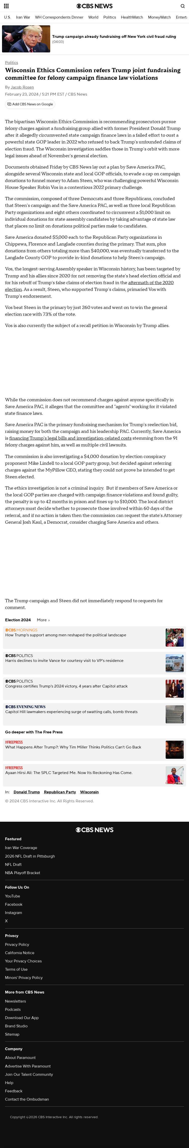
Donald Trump (27, 792)
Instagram (13, 913)
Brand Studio (16, 1026)
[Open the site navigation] (34, 6)
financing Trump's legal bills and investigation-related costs (70, 438)
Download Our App (22, 1018)
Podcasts (13, 1010)
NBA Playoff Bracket (22, 873)
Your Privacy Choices (23, 961)
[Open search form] (182, 6)
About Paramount (20, 1058)
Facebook (13, 904)
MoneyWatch (159, 17)
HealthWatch (132, 17)
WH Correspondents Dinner (59, 17)
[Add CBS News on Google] (30, 104)
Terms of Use (16, 969)
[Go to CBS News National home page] (95, 6)
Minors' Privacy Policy (24, 978)
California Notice (19, 953)
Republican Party (60, 792)
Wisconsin (89, 792)
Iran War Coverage (21, 848)
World (93, 17)
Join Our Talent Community (29, 1075)
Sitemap (12, 1034)
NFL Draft (13, 865)
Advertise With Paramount (28, 1066)
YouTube (12, 896)
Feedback (13, 1091)
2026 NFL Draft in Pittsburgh (30, 856)
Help (9, 1083)
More (43, 620)
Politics (109, 17)
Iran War (23, 17)
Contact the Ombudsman (27, 1099)
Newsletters (15, 1001)
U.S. (7, 17)
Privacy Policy (17, 945)
